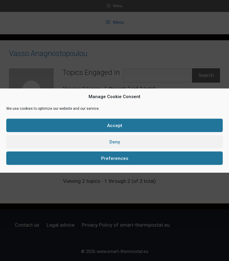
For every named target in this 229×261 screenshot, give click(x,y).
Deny (114, 141)
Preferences (114, 158)
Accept (114, 125)
